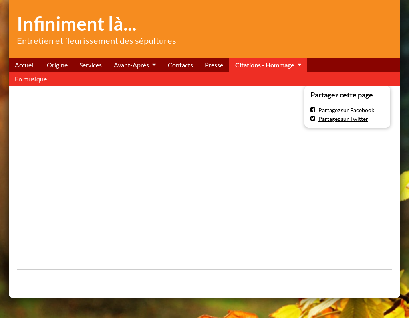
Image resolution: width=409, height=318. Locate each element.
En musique (31, 79)
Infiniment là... (77, 23)
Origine (57, 65)
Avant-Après (131, 65)
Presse (214, 65)
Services (90, 65)
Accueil (25, 65)
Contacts (180, 65)
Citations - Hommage (264, 65)
